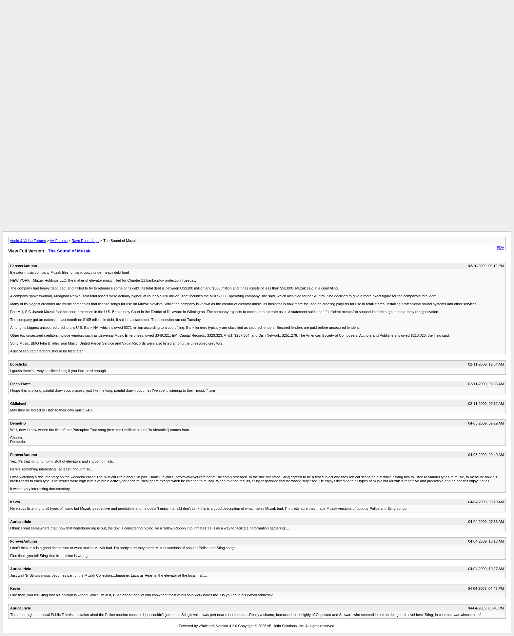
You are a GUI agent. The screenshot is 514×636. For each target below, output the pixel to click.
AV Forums (59, 241)
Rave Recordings (85, 241)
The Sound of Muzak (69, 250)
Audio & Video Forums (28, 241)
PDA (500, 247)
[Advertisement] (257, 17)
